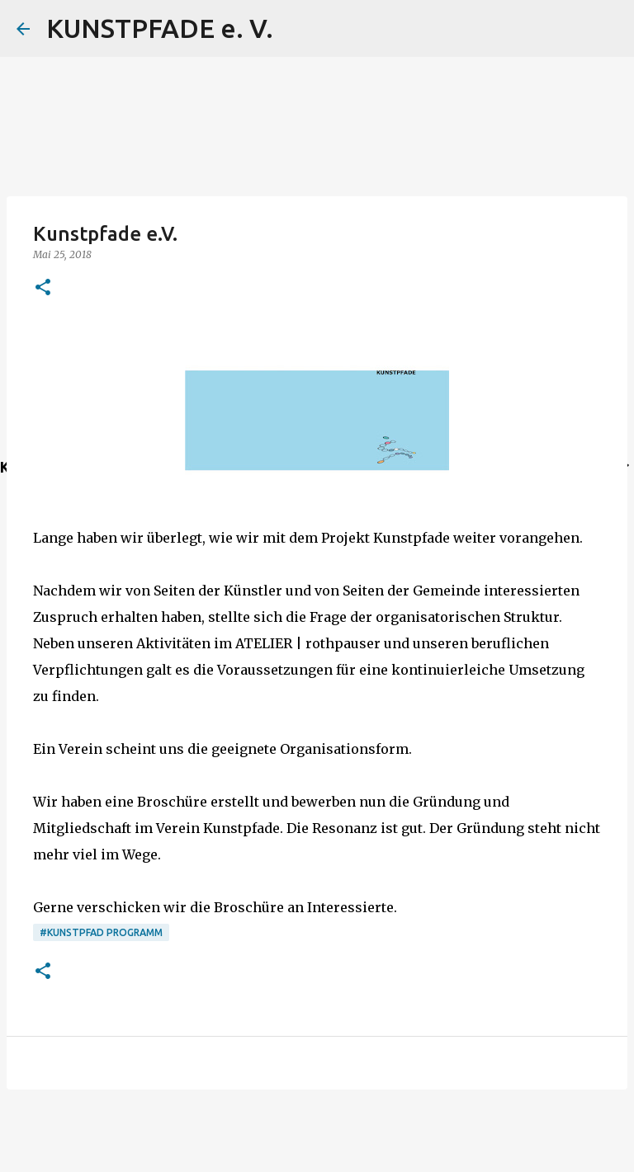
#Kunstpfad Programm (101, 932)
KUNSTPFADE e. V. (159, 28)
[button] (43, 288)
